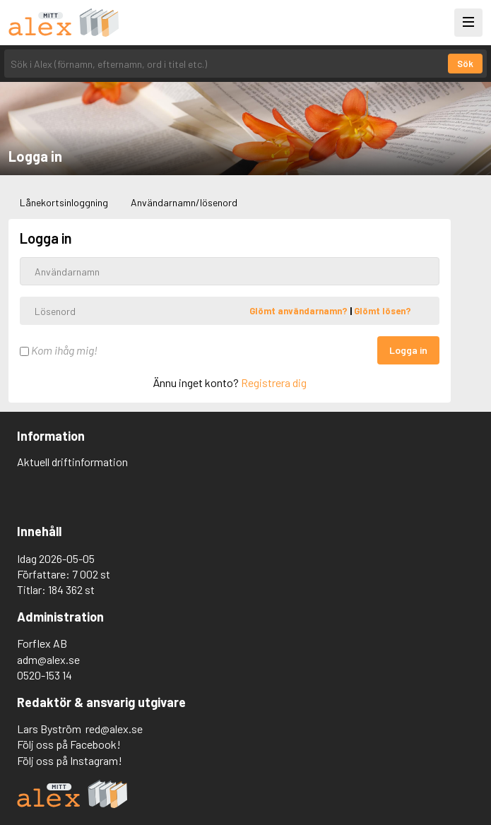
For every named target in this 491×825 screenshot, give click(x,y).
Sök (465, 63)
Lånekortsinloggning (64, 202)
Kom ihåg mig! (58, 350)
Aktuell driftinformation (72, 461)
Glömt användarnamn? (299, 310)
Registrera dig (274, 382)
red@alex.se (114, 728)
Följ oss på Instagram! (69, 760)
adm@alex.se (48, 659)
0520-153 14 (44, 675)
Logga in (408, 350)
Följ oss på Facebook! (69, 744)
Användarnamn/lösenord (184, 202)
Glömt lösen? (382, 310)
